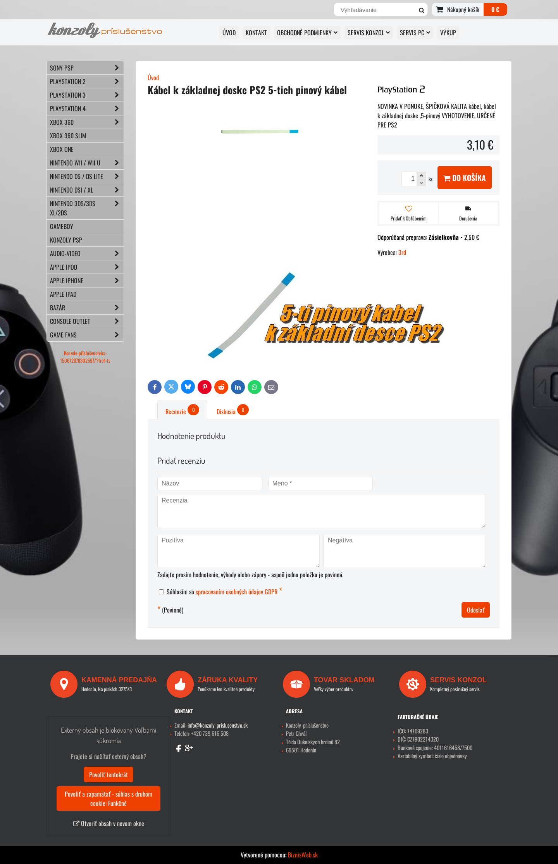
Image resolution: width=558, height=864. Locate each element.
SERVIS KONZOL (369, 32)
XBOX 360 (87, 122)
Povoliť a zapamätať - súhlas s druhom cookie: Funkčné (108, 798)
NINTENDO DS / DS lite (87, 176)
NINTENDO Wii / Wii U (87, 162)
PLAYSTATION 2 (87, 81)
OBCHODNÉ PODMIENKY (307, 32)
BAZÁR (87, 307)
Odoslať (475, 609)
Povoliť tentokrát (108, 774)
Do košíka (464, 177)
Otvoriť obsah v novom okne (108, 823)
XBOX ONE (62, 149)
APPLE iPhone (87, 280)
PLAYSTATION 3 (87, 95)
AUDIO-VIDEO (87, 253)
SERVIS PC (415, 32)
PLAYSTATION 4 (87, 108)
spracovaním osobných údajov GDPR (236, 591)
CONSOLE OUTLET (87, 321)
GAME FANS (87, 334)
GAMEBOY (61, 226)
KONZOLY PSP (66, 239)
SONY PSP (87, 67)
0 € (495, 9)
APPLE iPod (87, 267)
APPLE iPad (63, 294)
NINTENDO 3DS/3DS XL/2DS (87, 208)
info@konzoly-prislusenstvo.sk (218, 725)
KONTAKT (256, 32)
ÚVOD (229, 32)
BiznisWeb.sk (303, 854)
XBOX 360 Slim (68, 135)
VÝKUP (448, 32)
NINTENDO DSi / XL (87, 189)
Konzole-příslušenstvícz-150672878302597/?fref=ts (85, 356)
